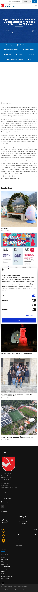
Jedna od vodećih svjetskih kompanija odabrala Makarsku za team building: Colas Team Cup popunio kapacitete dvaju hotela (19, 436)
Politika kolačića (9, 589)
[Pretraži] (26, 1)
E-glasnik (30, 54)
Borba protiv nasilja (6, 566)
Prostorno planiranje (11, 50)
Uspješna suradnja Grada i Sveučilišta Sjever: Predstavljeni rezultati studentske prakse (16, 394)
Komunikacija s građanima (15, 59)
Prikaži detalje (29, 315)
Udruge (3, 557)
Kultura (3, 571)
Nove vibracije (23, 586)
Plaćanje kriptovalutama (24, 45)
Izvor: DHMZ (19, 546)
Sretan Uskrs (4, 228)
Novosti (21, 29)
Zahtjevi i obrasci (28, 50)
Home (15, 29)
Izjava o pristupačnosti (28, 589)
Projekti (19, 54)
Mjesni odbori (4, 554)
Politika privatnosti (18, 589)
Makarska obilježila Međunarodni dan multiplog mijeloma (16, 353)
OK (19, 320)
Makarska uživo (5, 578)
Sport (2, 573)
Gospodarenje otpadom (7, 576)
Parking (9, 45)
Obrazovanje (4, 569)
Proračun (7, 54)
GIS (29, 59)
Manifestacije (4, 559)
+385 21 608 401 (7, 498)
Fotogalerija (4, 562)
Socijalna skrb (4, 564)
